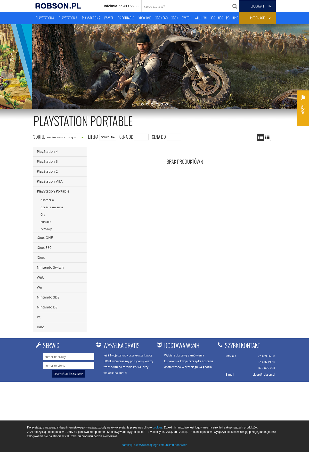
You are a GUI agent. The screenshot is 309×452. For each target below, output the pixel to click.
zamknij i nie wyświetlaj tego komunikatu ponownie (154, 445)
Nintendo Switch (50, 267)
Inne (40, 327)
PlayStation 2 (47, 171)
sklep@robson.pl (264, 374)
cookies (158, 427)
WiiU (40, 277)
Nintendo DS (47, 307)
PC (39, 317)
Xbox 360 (44, 247)
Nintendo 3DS (48, 297)
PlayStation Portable (53, 191)
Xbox (41, 257)
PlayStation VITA (50, 181)
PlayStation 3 (47, 161)
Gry (43, 214)
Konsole (46, 222)
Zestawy (46, 229)
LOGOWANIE (257, 6)
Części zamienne (52, 207)
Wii (39, 287)
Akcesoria (47, 200)
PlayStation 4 (47, 151)
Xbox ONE (45, 237)
